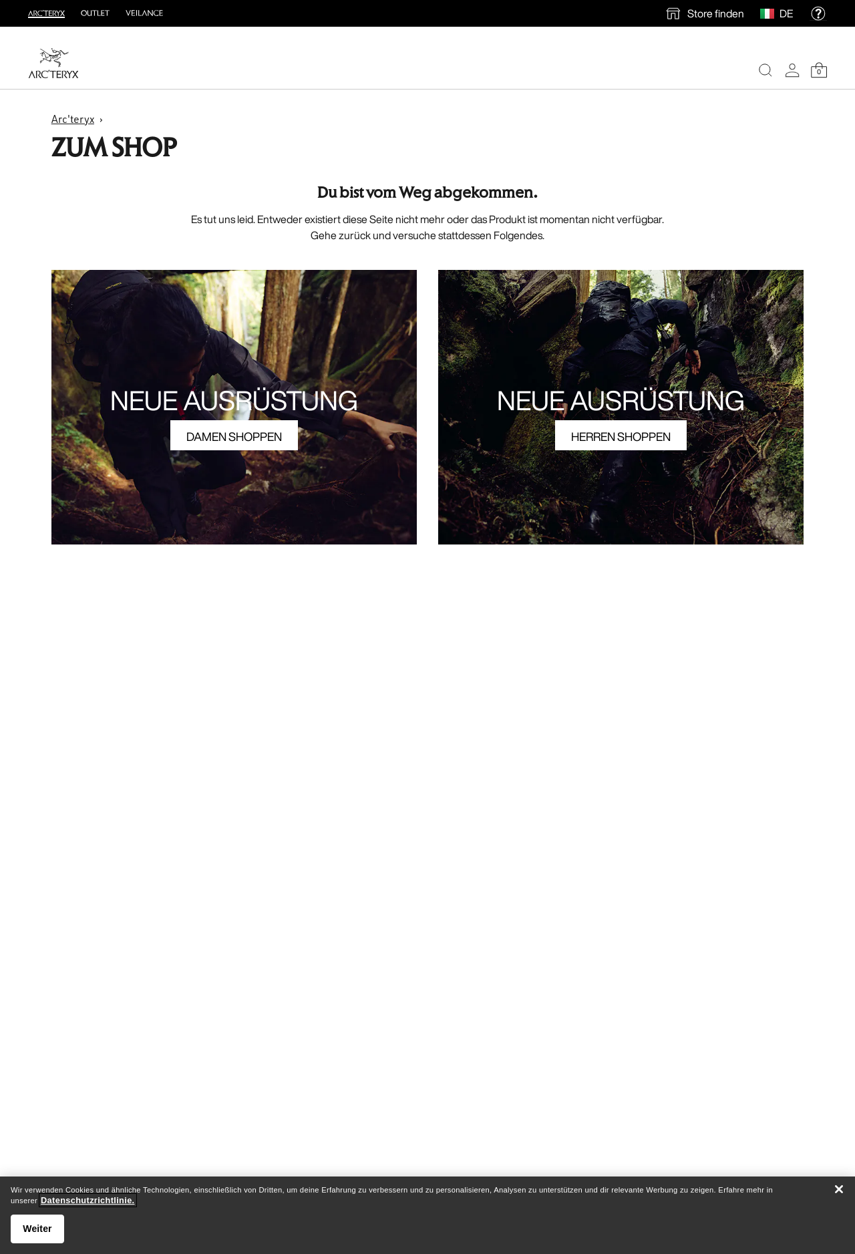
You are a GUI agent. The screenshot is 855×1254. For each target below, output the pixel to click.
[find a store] (704, 13)
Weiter (37, 1228)
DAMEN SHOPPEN (234, 436)
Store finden (715, 13)
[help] (818, 13)
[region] (427, 1215)
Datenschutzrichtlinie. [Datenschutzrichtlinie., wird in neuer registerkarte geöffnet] (87, 1200)
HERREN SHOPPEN (621, 436)
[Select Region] (770, 13)
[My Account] (792, 70)
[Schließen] (839, 1189)
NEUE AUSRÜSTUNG (234, 400)
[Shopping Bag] (819, 70)
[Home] (53, 63)
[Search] (765, 70)
